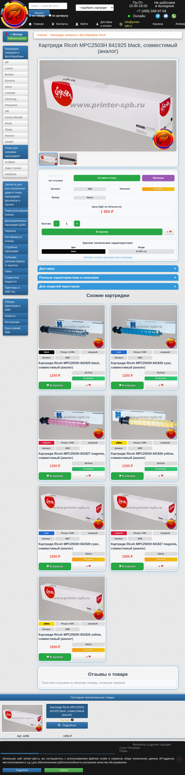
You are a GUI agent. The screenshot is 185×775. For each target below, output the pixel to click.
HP (7, 62)
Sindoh (9, 141)
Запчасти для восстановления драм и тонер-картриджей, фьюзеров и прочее (15, 194)
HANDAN (10, 174)
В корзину (54, 386)
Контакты (59, 24)
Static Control (13, 168)
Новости (10, 315)
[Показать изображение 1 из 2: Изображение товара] (48, 159)
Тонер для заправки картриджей (12, 151)
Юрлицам (158, 178)
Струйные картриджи (11, 249)
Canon (9, 68)
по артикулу (58, 15)
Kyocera (10, 80)
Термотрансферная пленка (16, 212)
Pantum (9, 135)
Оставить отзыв (107, 178)
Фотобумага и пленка (13, 239)
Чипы (8, 271)
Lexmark (10, 92)
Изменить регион (17, 38)
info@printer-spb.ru (130, 24)
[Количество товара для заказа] (67, 224)
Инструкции (12, 322)
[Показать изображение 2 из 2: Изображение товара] (68, 159)
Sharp (8, 129)
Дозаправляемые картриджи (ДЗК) (16, 222)
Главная (36, 24)
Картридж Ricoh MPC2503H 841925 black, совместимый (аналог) (67, 711)
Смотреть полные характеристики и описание (108, 257)
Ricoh (8, 123)
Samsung (10, 99)
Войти (82, 24)
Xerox (8, 86)
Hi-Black (10, 162)
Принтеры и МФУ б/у (12, 289)
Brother (9, 74)
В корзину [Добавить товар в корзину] (102, 231)
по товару (37, 15)
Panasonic (11, 105)
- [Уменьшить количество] (56, 223)
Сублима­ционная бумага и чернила (15, 261)
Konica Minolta (14, 117)
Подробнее (22, 770)
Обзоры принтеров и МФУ (12, 305)
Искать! (39, 13)
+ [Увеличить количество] (77, 223)
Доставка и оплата (104, 24)
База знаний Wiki (12, 330)
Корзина (155, 24)
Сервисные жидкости (12, 279)
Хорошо (63, 770)
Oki (7, 111)
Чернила (10, 230)
